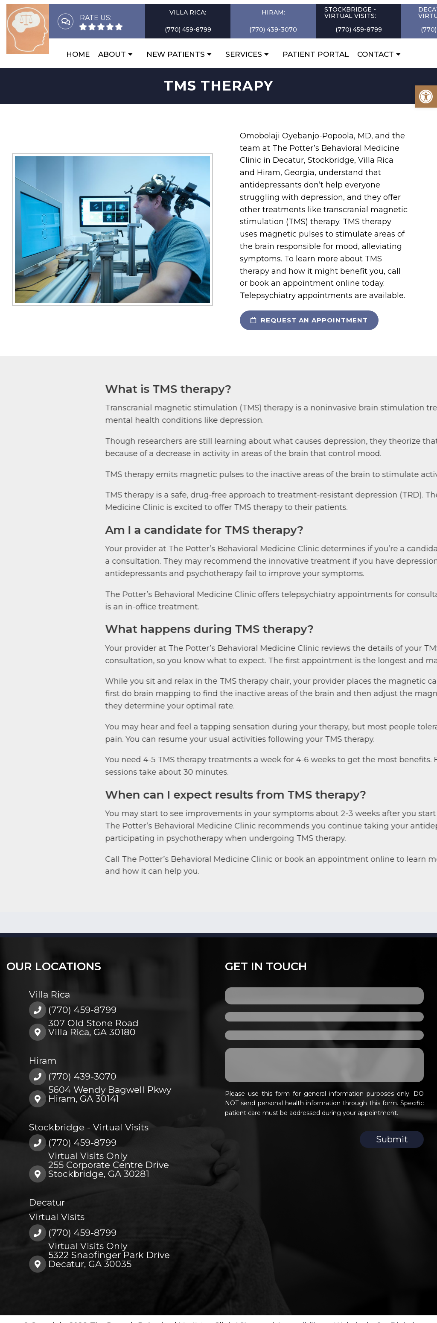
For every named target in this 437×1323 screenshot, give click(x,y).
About (112, 54)
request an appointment (309, 320)
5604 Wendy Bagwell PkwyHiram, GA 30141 (109, 1094)
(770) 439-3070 (273, 29)
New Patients (175, 54)
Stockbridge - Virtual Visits (89, 1127)
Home (78, 54)
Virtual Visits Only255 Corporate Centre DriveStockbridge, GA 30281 (108, 1164)
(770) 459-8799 (188, 29)
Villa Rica (49, 994)
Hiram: (273, 12)
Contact (375, 54)
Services (243, 54)
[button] (426, 96)
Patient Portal (316, 54)
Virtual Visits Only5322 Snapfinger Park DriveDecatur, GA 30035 (109, 1254)
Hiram (42, 1060)
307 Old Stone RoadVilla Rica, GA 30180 (93, 1027)
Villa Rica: (187, 12)
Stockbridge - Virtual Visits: (350, 13)
